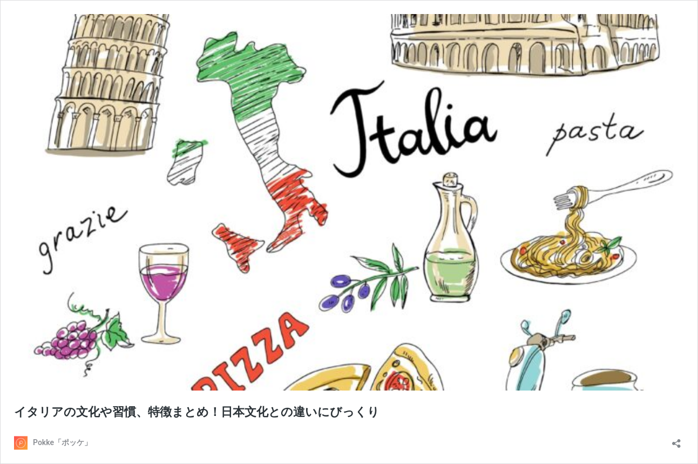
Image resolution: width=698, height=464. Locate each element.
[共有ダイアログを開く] (676, 440)
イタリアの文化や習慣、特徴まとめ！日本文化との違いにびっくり (197, 412)
